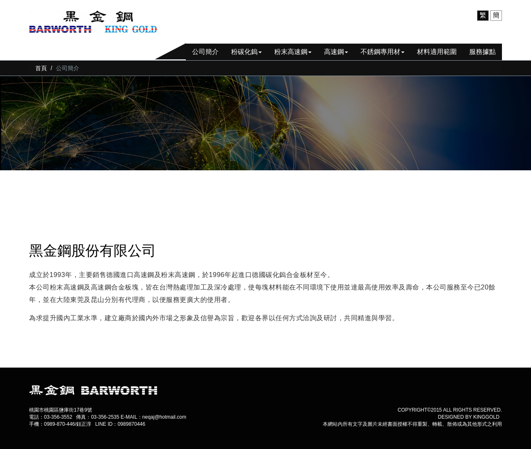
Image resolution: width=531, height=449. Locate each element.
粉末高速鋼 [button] (293, 51)
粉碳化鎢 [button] (246, 51)
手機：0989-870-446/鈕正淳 (60, 424)
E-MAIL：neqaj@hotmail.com (153, 417)
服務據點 (482, 51)
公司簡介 (205, 51)
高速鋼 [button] (336, 51)
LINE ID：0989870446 (120, 424)
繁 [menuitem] (483, 15)
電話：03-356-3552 (50, 417)
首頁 (41, 68)
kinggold (486, 417)
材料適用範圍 (437, 51)
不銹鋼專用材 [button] (382, 51)
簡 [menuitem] (496, 15)
